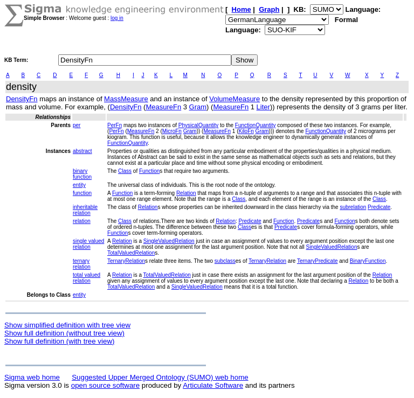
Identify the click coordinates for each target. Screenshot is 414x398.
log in (117, 18)
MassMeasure (126, 99)
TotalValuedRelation (131, 253)
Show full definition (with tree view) (59, 341)
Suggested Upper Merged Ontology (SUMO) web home (160, 377)
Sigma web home (32, 377)
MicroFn (172, 131)
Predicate (379, 207)
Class (125, 171)
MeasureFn (163, 107)
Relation (186, 193)
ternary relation (82, 264)
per (76, 125)
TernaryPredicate (317, 261)
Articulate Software (213, 385)
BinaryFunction (368, 261)
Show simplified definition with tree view (67, 325)
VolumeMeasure (234, 99)
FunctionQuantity (255, 125)
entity (79, 185)
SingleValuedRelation (169, 241)
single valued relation (88, 244)
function (82, 193)
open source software (105, 385)
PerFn (114, 125)
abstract (82, 151)
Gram (198, 107)
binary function (82, 174)
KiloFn (245, 131)
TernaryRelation (126, 261)
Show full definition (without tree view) (64, 333)
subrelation (353, 207)
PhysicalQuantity (198, 125)
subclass (225, 261)
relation (82, 221)
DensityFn (22, 99)
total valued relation (86, 278)
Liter (263, 107)
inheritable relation (85, 210)
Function (149, 171)
